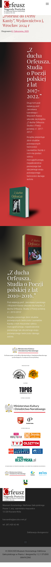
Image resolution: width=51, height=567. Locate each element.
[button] (47, 3)
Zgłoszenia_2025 (21, 31)
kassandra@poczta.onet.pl (14, 519)
